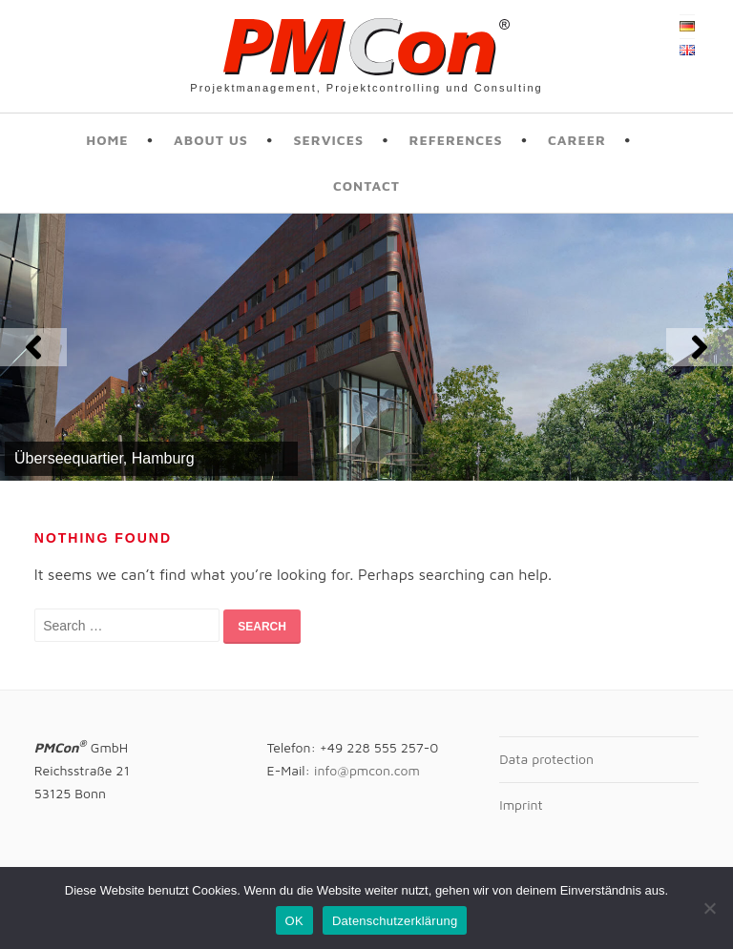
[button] (33, 347)
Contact (366, 185)
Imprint (520, 804)
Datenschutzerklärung (394, 921)
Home (107, 140)
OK (294, 921)
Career (577, 140)
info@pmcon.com (367, 770)
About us (211, 140)
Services (328, 140)
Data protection (546, 759)
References (455, 140)
